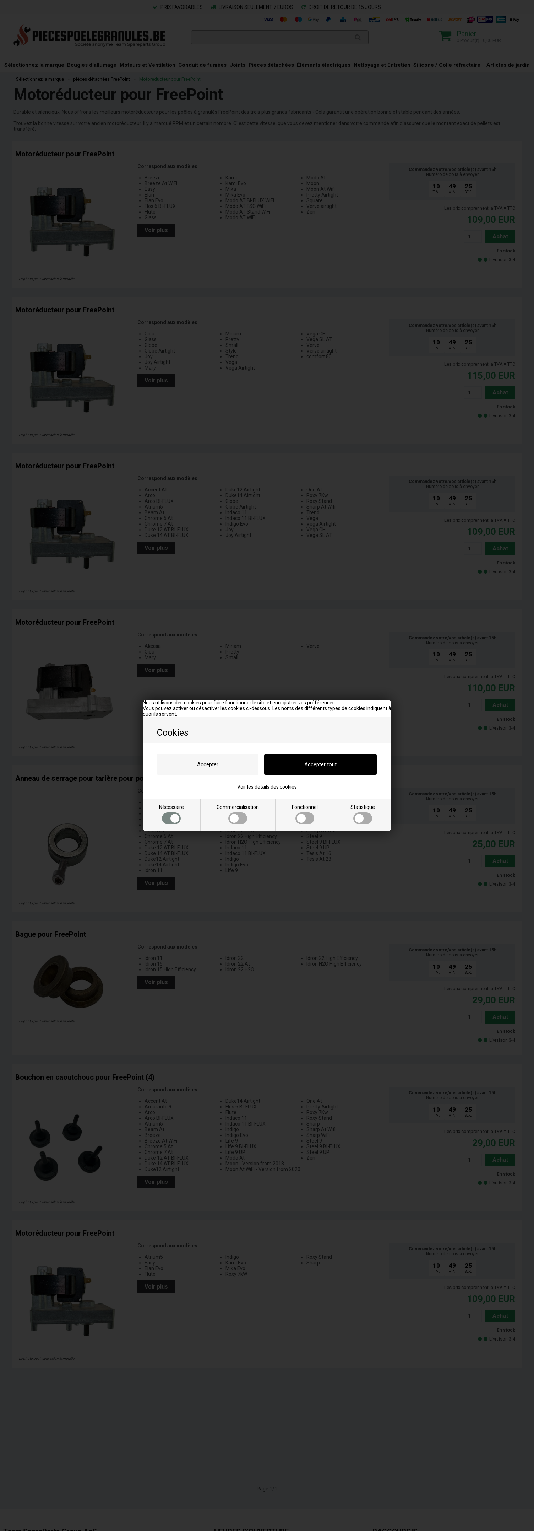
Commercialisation (238, 814)
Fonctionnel (305, 814)
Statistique (362, 814)
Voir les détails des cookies (267, 787)
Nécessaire (171, 814)
